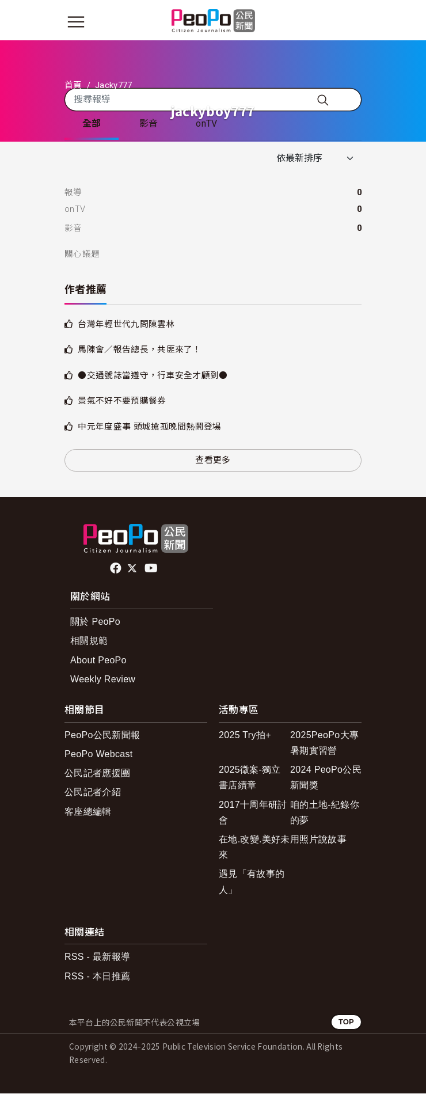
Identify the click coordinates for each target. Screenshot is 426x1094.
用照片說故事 (318, 840)
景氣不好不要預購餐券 (122, 402)
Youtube (151, 569)
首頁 (73, 85)
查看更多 (212, 461)
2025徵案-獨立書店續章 (250, 778)
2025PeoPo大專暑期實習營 (324, 743)
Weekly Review (102, 680)
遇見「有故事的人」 (251, 882)
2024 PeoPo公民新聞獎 (326, 778)
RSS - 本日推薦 (97, 977)
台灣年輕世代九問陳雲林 (126, 325)
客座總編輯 (88, 812)
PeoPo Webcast (98, 754)
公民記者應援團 (97, 773)
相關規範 (89, 642)
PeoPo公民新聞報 (102, 735)
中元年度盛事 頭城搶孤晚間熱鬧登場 (149, 427)
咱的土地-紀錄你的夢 (324, 813)
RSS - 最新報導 (97, 958)
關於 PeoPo (95, 623)
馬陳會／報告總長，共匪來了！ (139, 350)
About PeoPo (98, 661)
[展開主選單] (76, 21)
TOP (346, 1022)
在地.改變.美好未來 (254, 847)
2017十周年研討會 (253, 813)
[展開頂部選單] (350, 21)
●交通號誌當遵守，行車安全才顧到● (152, 376)
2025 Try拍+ (245, 735)
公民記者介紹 (92, 793)
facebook (116, 569)
